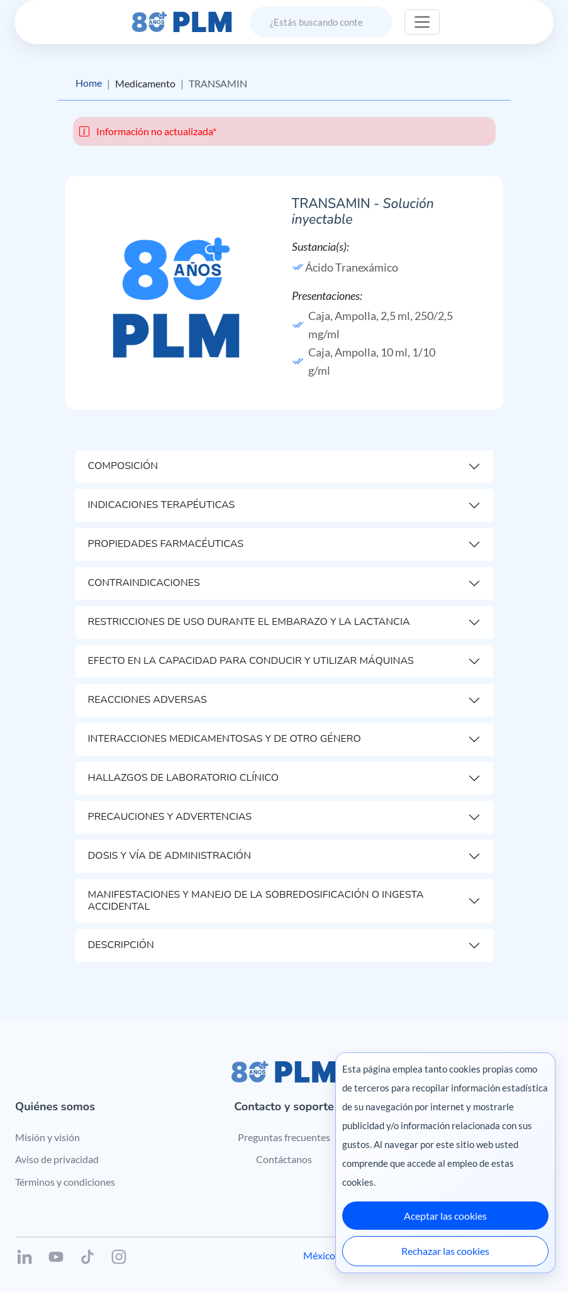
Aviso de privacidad (57, 1159)
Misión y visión (47, 1137)
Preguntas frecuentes (284, 1137)
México (319, 1256)
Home (88, 83)
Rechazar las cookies (445, 1251)
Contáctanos (284, 1159)
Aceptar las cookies (445, 1216)
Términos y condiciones (65, 1182)
